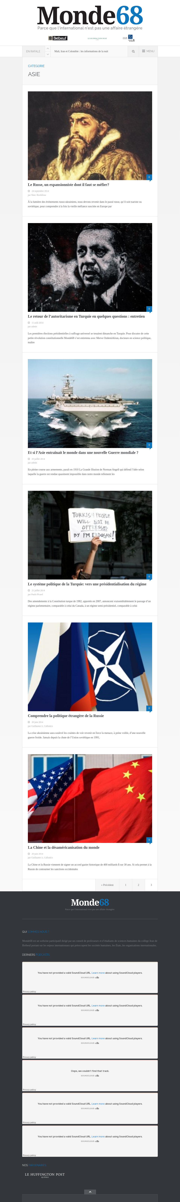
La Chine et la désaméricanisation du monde (63, 847)
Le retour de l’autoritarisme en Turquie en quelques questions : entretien (86, 316)
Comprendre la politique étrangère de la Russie (66, 716)
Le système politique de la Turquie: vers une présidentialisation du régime (87, 584)
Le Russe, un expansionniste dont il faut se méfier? (68, 185)
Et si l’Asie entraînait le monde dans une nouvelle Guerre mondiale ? (83, 452)
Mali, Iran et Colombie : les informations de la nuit (81, 51)
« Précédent (107, 885)
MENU (148, 51)
